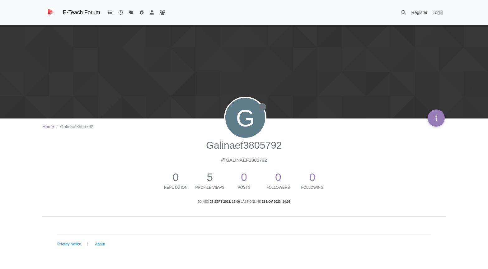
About (100, 244)
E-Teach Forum (81, 12)
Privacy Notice (69, 244)
